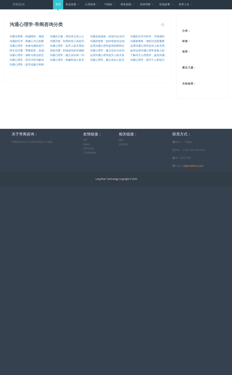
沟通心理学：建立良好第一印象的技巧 (72, 55)
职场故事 (166, 4)
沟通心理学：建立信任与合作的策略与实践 (115, 50)
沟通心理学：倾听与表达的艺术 (28, 55)
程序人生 (186, 4)
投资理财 (147, 4)
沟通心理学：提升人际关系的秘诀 (69, 45)
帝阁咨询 (19, 4)
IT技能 (110, 4)
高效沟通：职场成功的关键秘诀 (68, 50)
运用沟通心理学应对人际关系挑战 (150, 45)
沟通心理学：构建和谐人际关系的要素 (72, 60)
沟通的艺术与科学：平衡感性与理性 (151, 36)
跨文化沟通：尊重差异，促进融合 (29, 50)
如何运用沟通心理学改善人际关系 (150, 50)
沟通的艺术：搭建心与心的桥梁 (28, 41)
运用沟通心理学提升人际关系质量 (110, 55)
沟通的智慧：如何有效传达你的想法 (111, 41)
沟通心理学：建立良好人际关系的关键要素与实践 (119, 60)
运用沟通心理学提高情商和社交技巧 (111, 45)
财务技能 (128, 4)
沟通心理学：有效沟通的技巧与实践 (31, 45)
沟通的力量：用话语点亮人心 (67, 36)
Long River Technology (107, 178)
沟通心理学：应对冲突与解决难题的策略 (33, 60)
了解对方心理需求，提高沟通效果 (150, 55)
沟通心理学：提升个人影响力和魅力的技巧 (155, 60)
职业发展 (73, 4)
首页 (58, 5)
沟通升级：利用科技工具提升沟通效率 (72, 41)
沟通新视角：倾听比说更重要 (147, 41)
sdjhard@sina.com (193, 165)
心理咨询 (92, 4)
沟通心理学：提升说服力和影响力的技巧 (33, 64)
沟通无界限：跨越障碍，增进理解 (29, 36)
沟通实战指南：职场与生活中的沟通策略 (113, 36)
